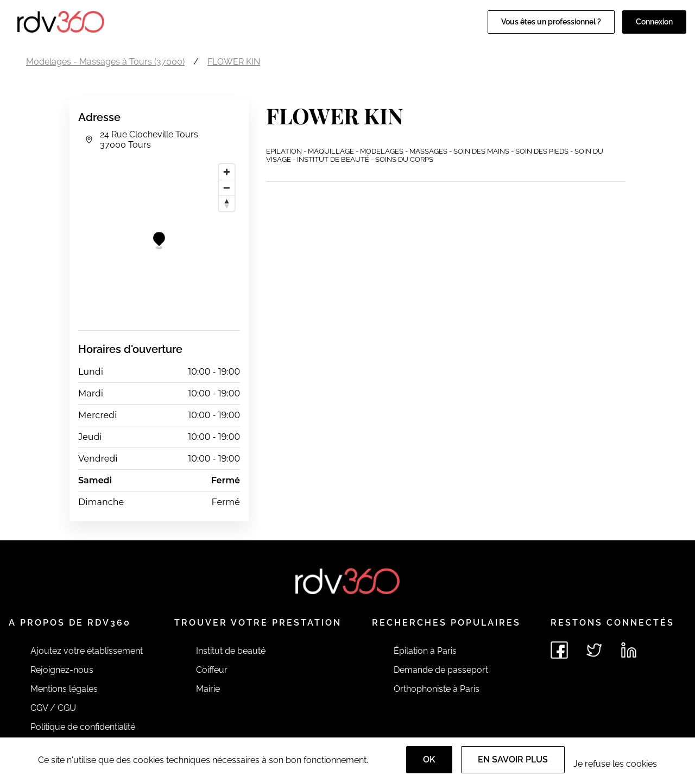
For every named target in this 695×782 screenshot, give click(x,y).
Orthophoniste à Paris (436, 689)
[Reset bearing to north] (227, 203)
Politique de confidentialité (82, 727)
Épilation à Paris (425, 651)
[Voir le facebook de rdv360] (559, 650)
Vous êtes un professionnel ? (551, 21)
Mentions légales (64, 689)
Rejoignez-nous (61, 670)
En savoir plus (513, 759)
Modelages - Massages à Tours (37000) (105, 61)
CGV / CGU (53, 708)
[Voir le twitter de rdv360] (594, 650)
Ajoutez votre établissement (86, 651)
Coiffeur (212, 670)
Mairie (208, 689)
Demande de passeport (441, 670)
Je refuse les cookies (615, 764)
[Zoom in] (227, 172)
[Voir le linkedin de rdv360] (628, 650)
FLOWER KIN (233, 61)
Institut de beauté (231, 651)
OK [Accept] (429, 759)
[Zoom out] (227, 187)
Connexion (654, 21)
